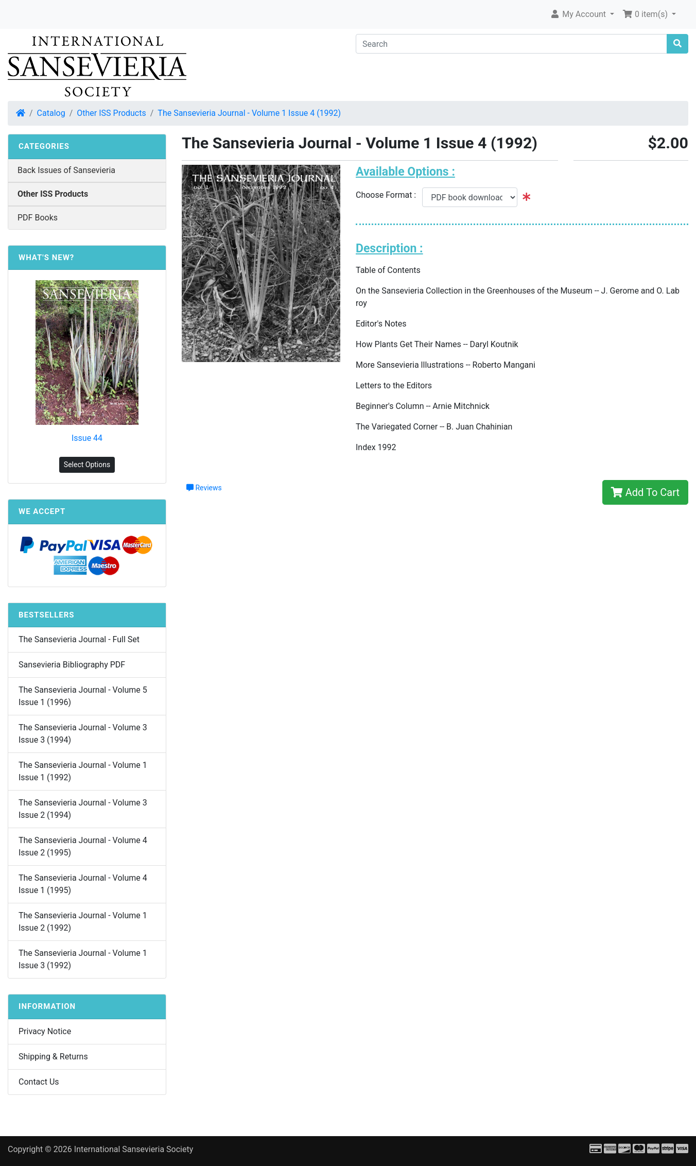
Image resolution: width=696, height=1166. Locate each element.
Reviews (204, 488)
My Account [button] (579, 14)
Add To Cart (645, 492)
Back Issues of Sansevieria (66, 170)
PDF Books (38, 217)
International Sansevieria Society (133, 1149)
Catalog (51, 113)
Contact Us (39, 1082)
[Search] (511, 44)
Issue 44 (87, 438)
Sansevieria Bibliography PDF (72, 665)
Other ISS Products (111, 113)
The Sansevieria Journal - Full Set (79, 639)
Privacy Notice (45, 1031)
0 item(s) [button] (646, 14)
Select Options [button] (87, 464)
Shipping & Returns (53, 1056)
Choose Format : (389, 195)
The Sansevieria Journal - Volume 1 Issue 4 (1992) (249, 113)
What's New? (46, 257)
